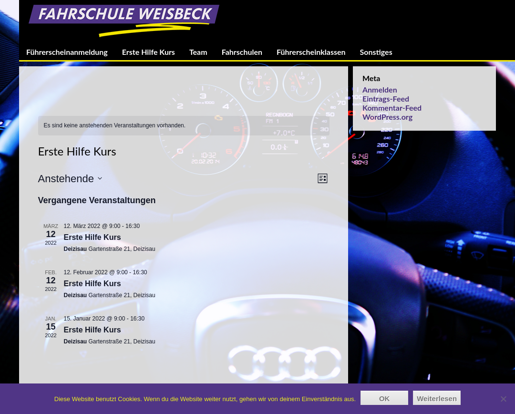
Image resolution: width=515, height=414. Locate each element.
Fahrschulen (242, 51)
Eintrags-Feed (385, 98)
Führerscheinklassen (311, 51)
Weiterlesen (437, 398)
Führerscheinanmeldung (67, 51)
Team (198, 51)
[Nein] (503, 399)
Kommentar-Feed (392, 107)
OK (384, 398)
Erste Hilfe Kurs (148, 51)
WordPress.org (387, 116)
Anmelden (379, 89)
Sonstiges (376, 51)
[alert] (184, 125)
